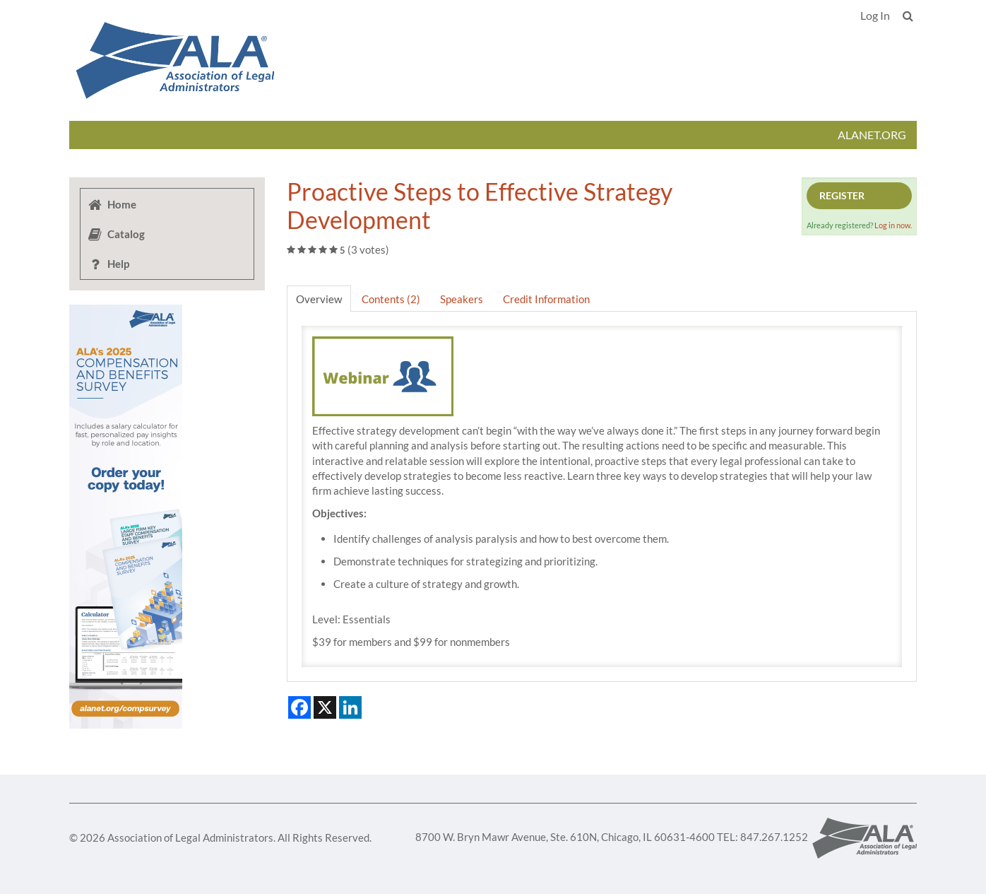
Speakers (461, 299)
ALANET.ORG (872, 134)
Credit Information (546, 299)
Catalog (116, 234)
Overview (319, 299)
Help (108, 263)
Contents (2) (391, 299)
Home (111, 204)
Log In (875, 15)
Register (842, 195)
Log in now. (893, 225)
